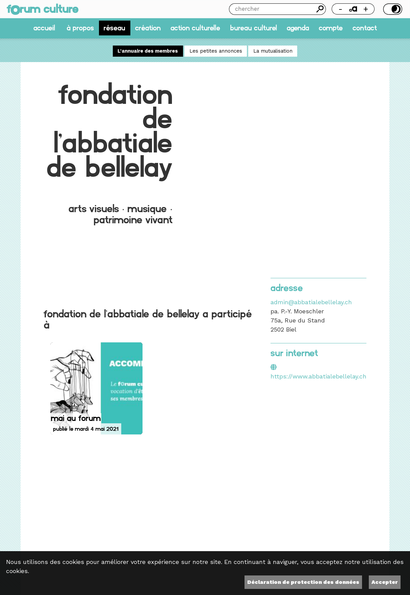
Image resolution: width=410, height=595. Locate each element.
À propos (80, 28)
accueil (44, 28)
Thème (391, 9)
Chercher (320, 9)
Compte (331, 28)
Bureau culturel (253, 28)
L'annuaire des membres (148, 51)
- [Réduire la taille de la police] (340, 9)
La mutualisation (272, 51)
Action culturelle (195, 28)
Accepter (384, 582)
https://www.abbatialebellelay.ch (318, 376)
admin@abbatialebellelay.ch (311, 302)
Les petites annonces (215, 51)
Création (148, 28)
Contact (365, 28)
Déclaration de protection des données (303, 582)
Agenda (298, 28)
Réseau (114, 28)
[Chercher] (271, 9)
